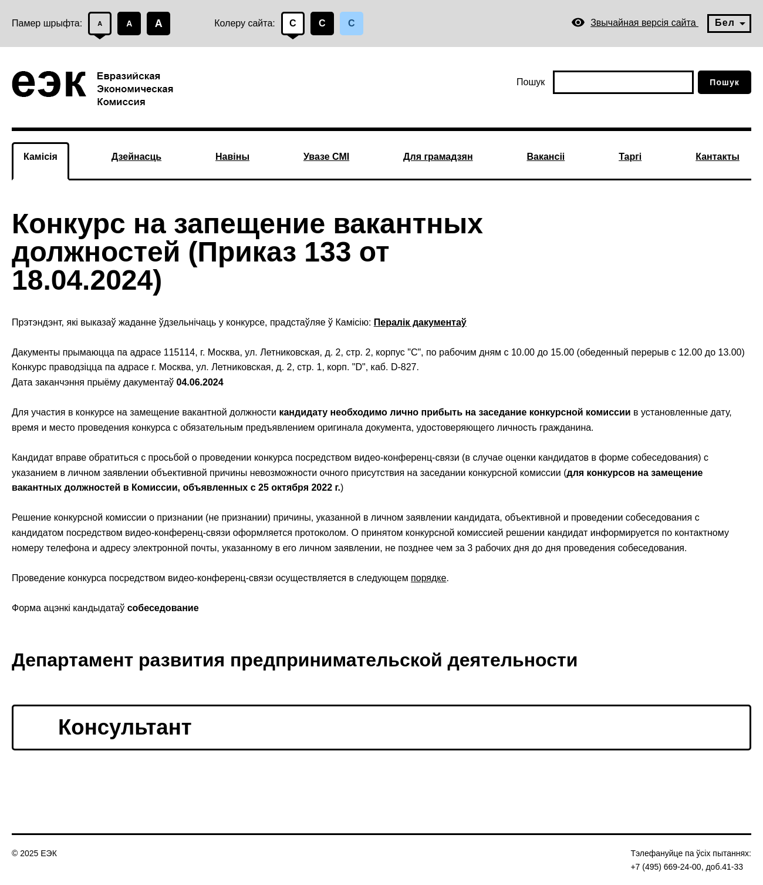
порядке (428, 578)
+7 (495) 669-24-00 (665, 866)
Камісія (40, 157)
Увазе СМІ (326, 157)
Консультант (125, 727)
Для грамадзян (438, 157)
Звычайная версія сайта (634, 23)
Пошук (530, 82)
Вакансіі (545, 157)
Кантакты (718, 157)
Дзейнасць (136, 157)
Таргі (630, 157)
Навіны (232, 157)
